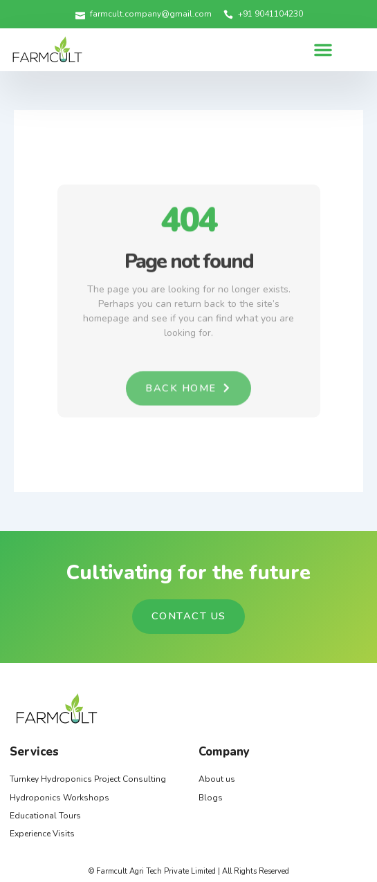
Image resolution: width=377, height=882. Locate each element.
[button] (323, 49)
